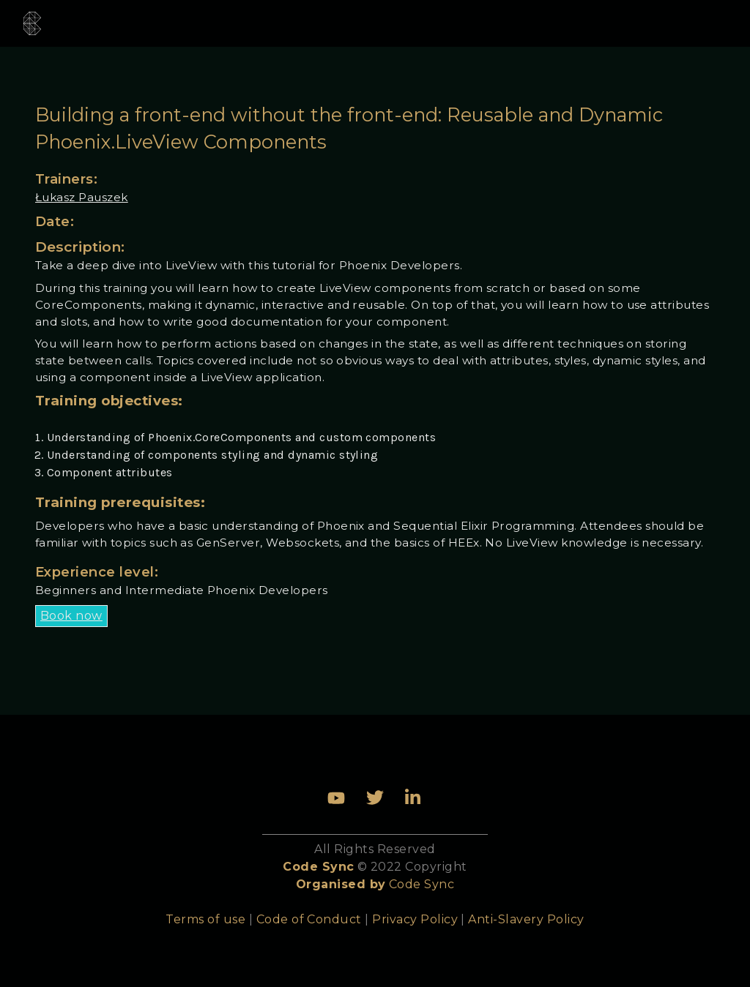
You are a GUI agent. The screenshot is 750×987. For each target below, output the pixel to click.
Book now (71, 616)
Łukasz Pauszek (81, 197)
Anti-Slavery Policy (526, 919)
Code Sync (421, 884)
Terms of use (205, 919)
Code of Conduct (309, 919)
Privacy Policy (415, 919)
